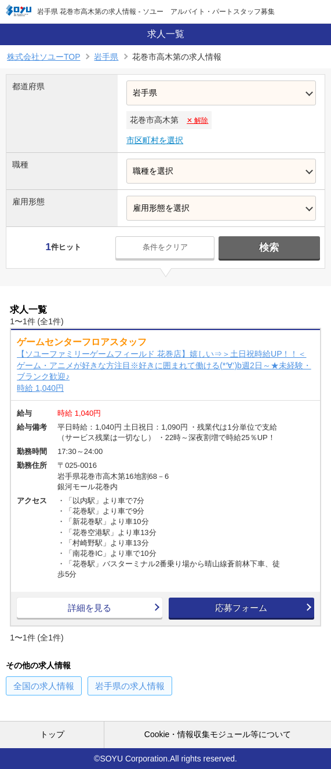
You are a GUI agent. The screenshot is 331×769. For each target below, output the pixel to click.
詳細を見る (89, 608)
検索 (269, 247)
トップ (52, 734)
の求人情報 (43, 686)
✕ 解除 (197, 120)
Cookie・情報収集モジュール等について (218, 734)
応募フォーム (241, 608)
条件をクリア (165, 247)
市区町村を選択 (154, 140)
